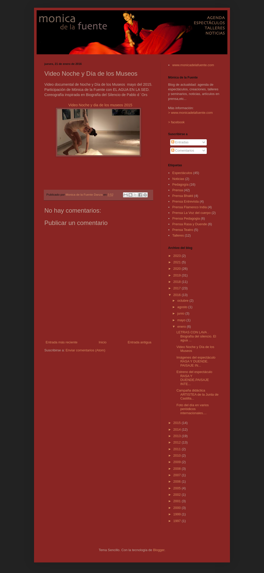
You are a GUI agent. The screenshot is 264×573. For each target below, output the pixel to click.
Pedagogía (180, 184)
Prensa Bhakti (182, 196)
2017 (177, 288)
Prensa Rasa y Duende (189, 224)
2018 (177, 282)
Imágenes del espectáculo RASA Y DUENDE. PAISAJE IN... (195, 361)
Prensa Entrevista (185, 201)
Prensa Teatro (182, 230)
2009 (177, 462)
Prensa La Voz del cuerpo (191, 213)
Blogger (158, 550)
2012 (177, 442)
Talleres (178, 235)
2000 (177, 508)
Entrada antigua (139, 342)
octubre (183, 300)
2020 (177, 269)
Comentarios (182, 150)
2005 (177, 488)
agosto (182, 307)
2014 (177, 429)
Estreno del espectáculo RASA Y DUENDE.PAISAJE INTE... (194, 378)
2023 (177, 256)
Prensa (177, 190)
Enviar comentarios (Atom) (85, 350)
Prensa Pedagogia (186, 218)
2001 (177, 501)
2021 (177, 262)
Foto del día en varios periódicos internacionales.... (192, 409)
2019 (177, 275)
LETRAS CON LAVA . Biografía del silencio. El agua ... (196, 336)
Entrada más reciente (62, 342)
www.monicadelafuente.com (193, 65)
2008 (177, 469)
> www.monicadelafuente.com (190, 113)
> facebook (176, 122)
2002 (177, 495)
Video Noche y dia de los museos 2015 (100, 105)
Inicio (102, 342)
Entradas (180, 142)
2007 (177, 475)
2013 (177, 436)
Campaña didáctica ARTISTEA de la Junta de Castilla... (197, 394)
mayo (181, 320)
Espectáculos (182, 173)
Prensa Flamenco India (189, 207)
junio (181, 313)
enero (182, 326)
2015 (177, 423)
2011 (177, 449)
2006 (177, 481)
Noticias (178, 179)
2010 (177, 455)
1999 (177, 514)
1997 (177, 521)
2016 (177, 295)
